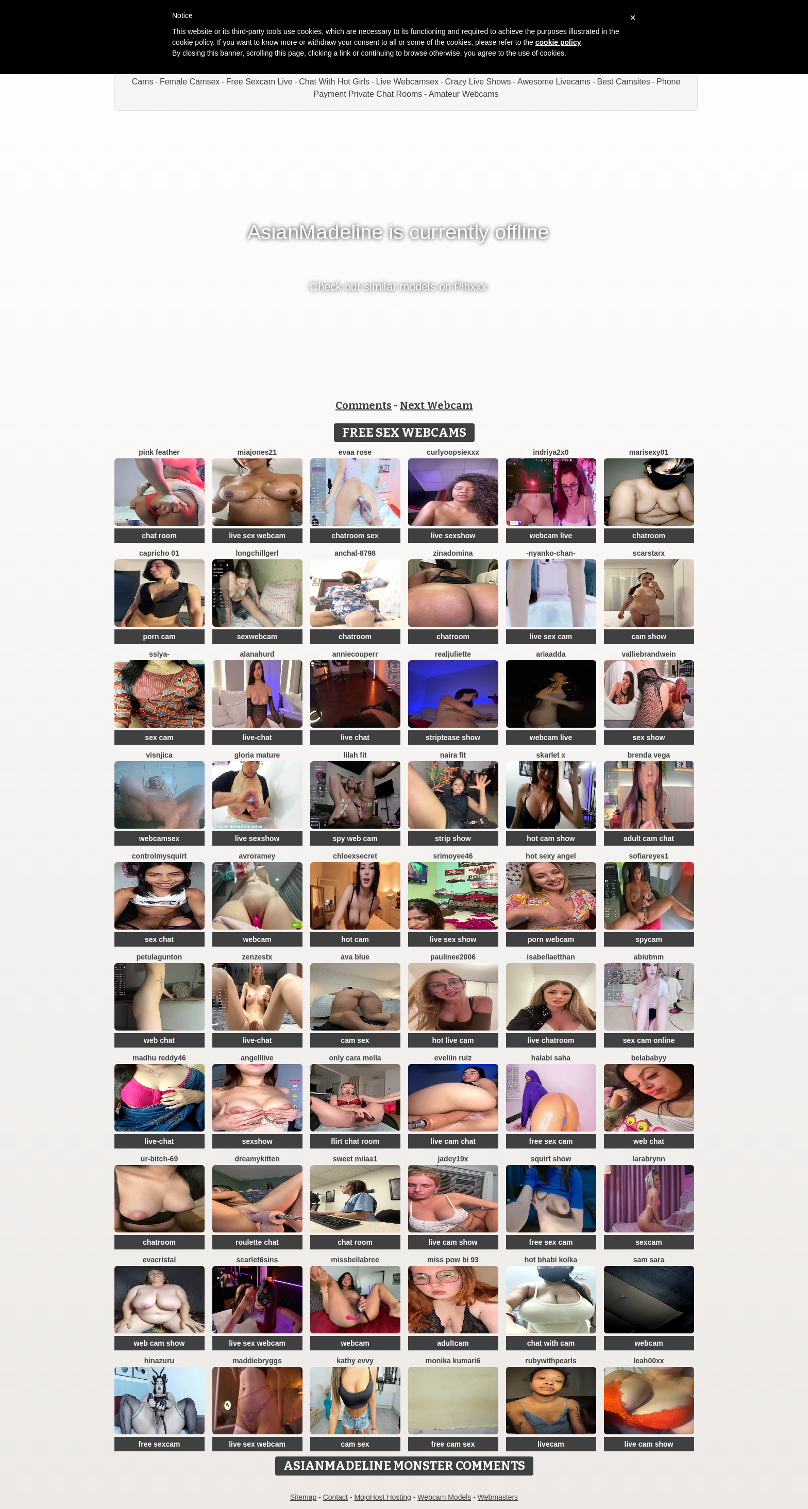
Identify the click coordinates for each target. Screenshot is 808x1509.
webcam (257, 939)
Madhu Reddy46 (159, 1058)
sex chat (159, 939)
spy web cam (354, 838)
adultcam (452, 1343)
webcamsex (159, 838)
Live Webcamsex (407, 81)
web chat (159, 1040)
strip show (453, 838)
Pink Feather (159, 452)
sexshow (257, 1141)
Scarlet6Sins (257, 1260)
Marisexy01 (648, 452)
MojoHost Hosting (382, 1497)
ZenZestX (257, 957)
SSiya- (159, 654)
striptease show (453, 737)
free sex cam (551, 1141)
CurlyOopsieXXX (453, 452)
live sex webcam (257, 535)
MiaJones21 (257, 452)
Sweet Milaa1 (355, 1159)
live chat (355, 737)
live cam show (453, 1242)
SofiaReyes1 (648, 856)
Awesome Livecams (554, 81)
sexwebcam (257, 636)
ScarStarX (649, 553)
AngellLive (257, 1058)
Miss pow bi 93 (453, 1260)
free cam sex (453, 1444)
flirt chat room (355, 1141)
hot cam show (551, 838)
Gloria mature (257, 755)
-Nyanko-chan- (551, 553)
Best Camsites (623, 81)
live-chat (257, 737)
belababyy (648, 1058)
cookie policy (558, 42)
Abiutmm (649, 957)
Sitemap (303, 1497)
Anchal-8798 (355, 553)
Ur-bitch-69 (159, 1159)
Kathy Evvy (355, 1361)
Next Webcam (436, 405)
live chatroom (550, 1040)
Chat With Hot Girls (334, 81)
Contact (335, 1497)
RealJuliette (453, 654)
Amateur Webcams (464, 94)
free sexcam (159, 1444)
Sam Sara (649, 1260)
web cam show (159, 1343)
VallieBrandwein (648, 654)
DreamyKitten (256, 1159)
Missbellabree (355, 1260)
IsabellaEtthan (551, 957)
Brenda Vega (649, 755)
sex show (648, 737)
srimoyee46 (453, 856)
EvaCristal (159, 1260)
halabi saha (550, 1058)
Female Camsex (190, 81)
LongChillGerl (256, 553)
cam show (648, 636)
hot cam (355, 939)
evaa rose (355, 452)
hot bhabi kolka (551, 1260)
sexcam (648, 1242)
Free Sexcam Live (259, 81)
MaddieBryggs (257, 1361)
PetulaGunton (159, 957)
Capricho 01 (159, 553)
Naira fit (453, 755)
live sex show (453, 939)
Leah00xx (648, 1361)
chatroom (648, 535)
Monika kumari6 (453, 1361)
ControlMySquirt (159, 856)
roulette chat (257, 1242)
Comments (363, 405)
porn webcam (551, 939)
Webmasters (498, 1497)
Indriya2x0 (550, 452)
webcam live (551, 535)
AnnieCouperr (355, 654)
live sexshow (453, 535)
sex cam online (649, 1040)
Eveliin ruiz (453, 1058)
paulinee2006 (453, 957)
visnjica (159, 755)
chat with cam (551, 1343)
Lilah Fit (354, 755)
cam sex (355, 1040)
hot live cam (453, 1040)
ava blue (355, 957)
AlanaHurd (257, 654)
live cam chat (453, 1141)
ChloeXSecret (355, 856)
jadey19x (452, 1159)
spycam (648, 939)
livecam (550, 1444)
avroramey (257, 856)
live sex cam (551, 636)
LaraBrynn (648, 1159)
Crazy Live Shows (478, 81)
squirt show (551, 1159)
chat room (159, 535)
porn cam (159, 636)
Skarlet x (551, 755)
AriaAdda (551, 654)
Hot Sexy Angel (551, 856)
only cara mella (355, 1058)
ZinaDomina (453, 553)
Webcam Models (444, 1497)
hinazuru (159, 1361)
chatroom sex (354, 535)
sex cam (159, 737)
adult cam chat (649, 838)
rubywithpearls (551, 1361)
